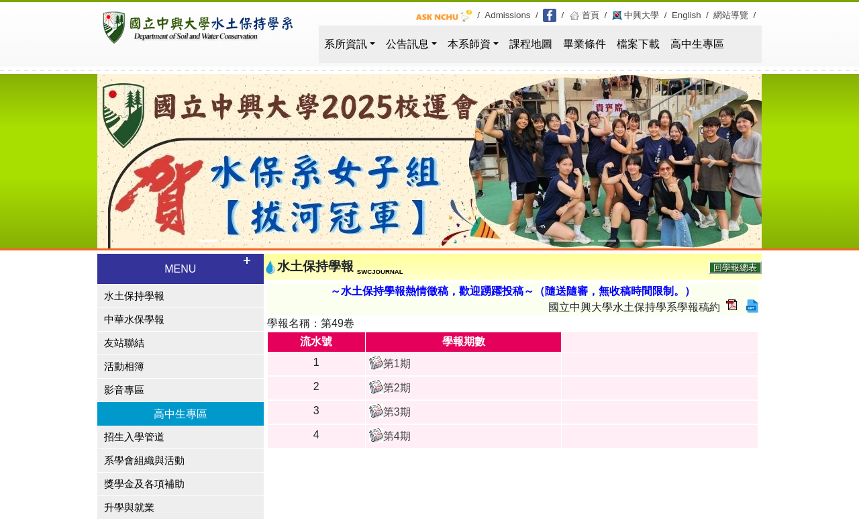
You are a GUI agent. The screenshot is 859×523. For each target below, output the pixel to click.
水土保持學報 (134, 296)
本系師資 (469, 44)
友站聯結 (124, 343)
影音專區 (124, 390)
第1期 (397, 363)
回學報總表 (735, 268)
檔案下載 (638, 44)
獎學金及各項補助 (144, 484)
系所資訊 (345, 44)
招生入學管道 (134, 437)
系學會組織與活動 (144, 460)
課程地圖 (530, 44)
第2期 (397, 387)
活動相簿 (124, 366)
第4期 (397, 436)
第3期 (397, 412)
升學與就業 (129, 507)
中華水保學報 (134, 319)
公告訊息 (407, 44)
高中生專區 (697, 44)
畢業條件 (584, 44)
